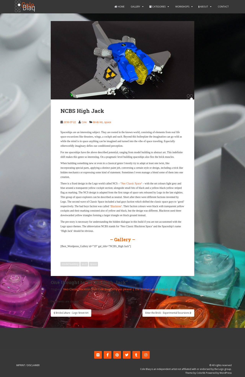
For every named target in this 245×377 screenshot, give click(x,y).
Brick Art (98, 122)
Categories (157, 6)
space (107, 122)
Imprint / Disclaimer (28, 365)
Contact (223, 6)
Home (119, 6)
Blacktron (116, 206)
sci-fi (84, 264)
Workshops (182, 6)
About (203, 6)
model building (70, 264)
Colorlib (201, 373)
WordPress (226, 373)
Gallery (135, 6)
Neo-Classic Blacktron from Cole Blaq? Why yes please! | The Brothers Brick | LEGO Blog (119, 289)
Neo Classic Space (131, 183)
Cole (84, 122)
